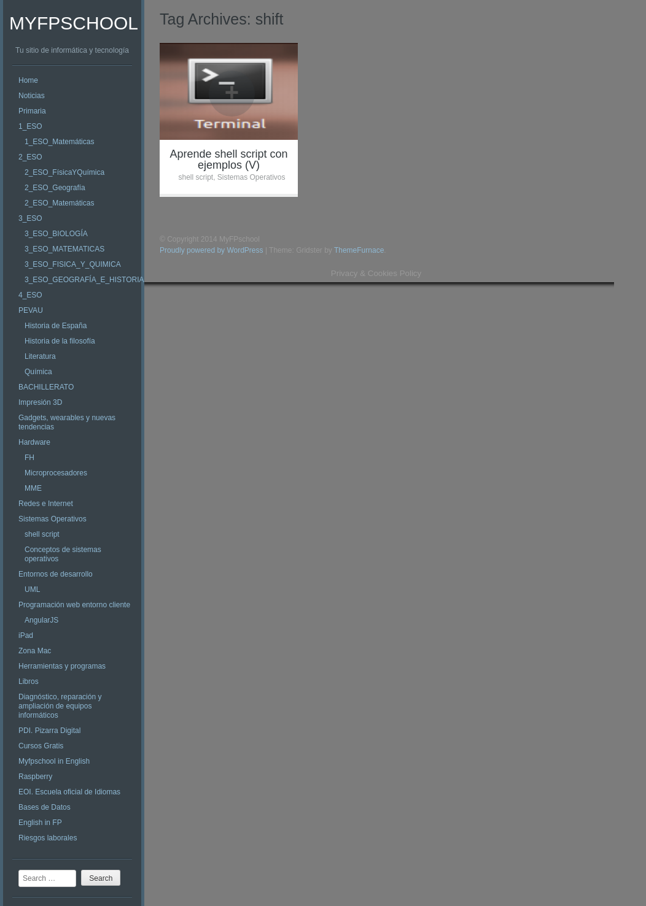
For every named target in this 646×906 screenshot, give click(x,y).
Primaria (32, 111)
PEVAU (30, 310)
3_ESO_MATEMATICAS (64, 249)
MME (33, 488)
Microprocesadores (56, 473)
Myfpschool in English (54, 761)
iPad (25, 635)
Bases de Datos (44, 807)
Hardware (34, 442)
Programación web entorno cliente (74, 605)
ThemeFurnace (359, 250)
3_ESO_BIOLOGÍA (56, 233)
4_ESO (30, 295)
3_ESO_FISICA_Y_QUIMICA (73, 264)
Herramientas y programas (62, 666)
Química (38, 371)
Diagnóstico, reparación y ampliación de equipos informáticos (59, 706)
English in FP (40, 822)
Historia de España (56, 325)
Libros (28, 681)
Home (28, 80)
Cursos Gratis (40, 746)
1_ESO (30, 126)
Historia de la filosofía (60, 341)
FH (29, 457)
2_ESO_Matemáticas (59, 203)
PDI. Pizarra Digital (49, 730)
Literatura (40, 356)
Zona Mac (34, 651)
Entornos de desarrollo (55, 574)
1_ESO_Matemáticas (59, 141)
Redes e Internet (45, 503)
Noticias (31, 95)
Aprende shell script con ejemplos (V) (228, 159)
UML (32, 589)
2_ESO (30, 157)
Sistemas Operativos (52, 519)
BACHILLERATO (46, 387)
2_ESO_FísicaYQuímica (64, 172)
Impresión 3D (40, 402)
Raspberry (35, 776)
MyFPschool (73, 23)
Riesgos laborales (47, 838)
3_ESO (30, 218)
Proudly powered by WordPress (211, 250)
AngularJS (41, 620)
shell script (42, 534)
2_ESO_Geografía (55, 187)
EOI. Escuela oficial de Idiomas (69, 792)
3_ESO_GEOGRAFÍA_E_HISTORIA (84, 279)
